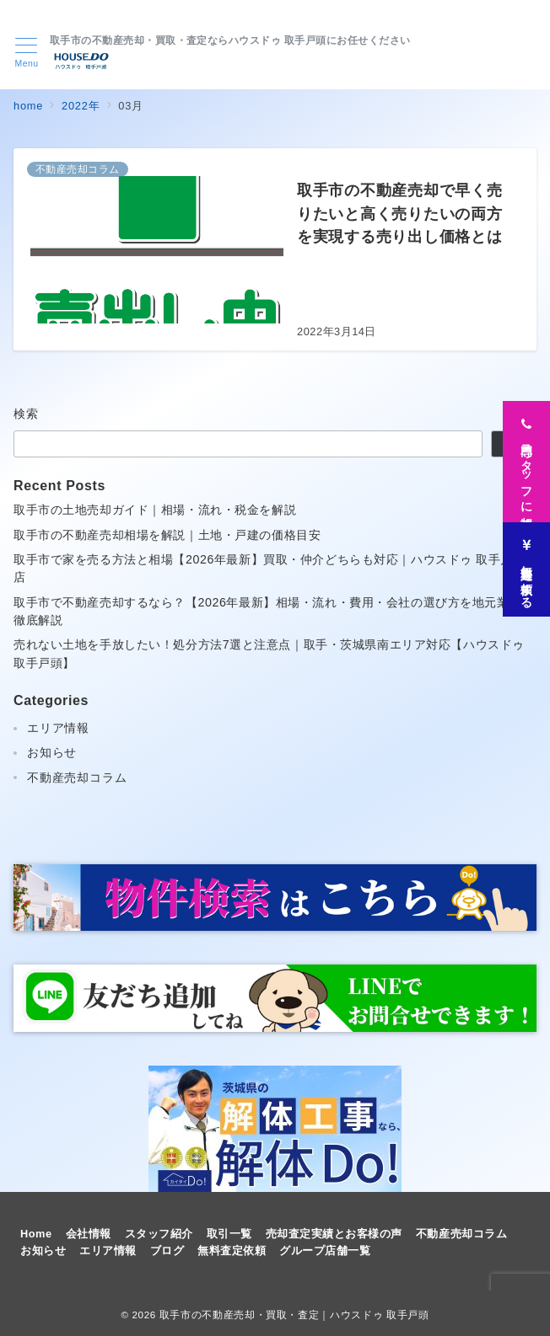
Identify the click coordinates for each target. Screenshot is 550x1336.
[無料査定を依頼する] (526, 565)
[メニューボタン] (26, 53)
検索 (26, 413)
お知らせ (52, 752)
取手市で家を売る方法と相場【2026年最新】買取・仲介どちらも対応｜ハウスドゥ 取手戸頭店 (269, 568)
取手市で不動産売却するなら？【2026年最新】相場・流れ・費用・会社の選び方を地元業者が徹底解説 (273, 611)
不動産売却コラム (77, 777)
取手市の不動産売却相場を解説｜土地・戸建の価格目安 (167, 535)
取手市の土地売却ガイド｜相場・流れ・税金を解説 (154, 509)
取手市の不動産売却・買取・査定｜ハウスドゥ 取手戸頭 (294, 1314)
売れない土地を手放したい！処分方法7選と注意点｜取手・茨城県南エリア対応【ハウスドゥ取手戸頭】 (269, 653)
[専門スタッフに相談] (526, 457)
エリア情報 (58, 728)
